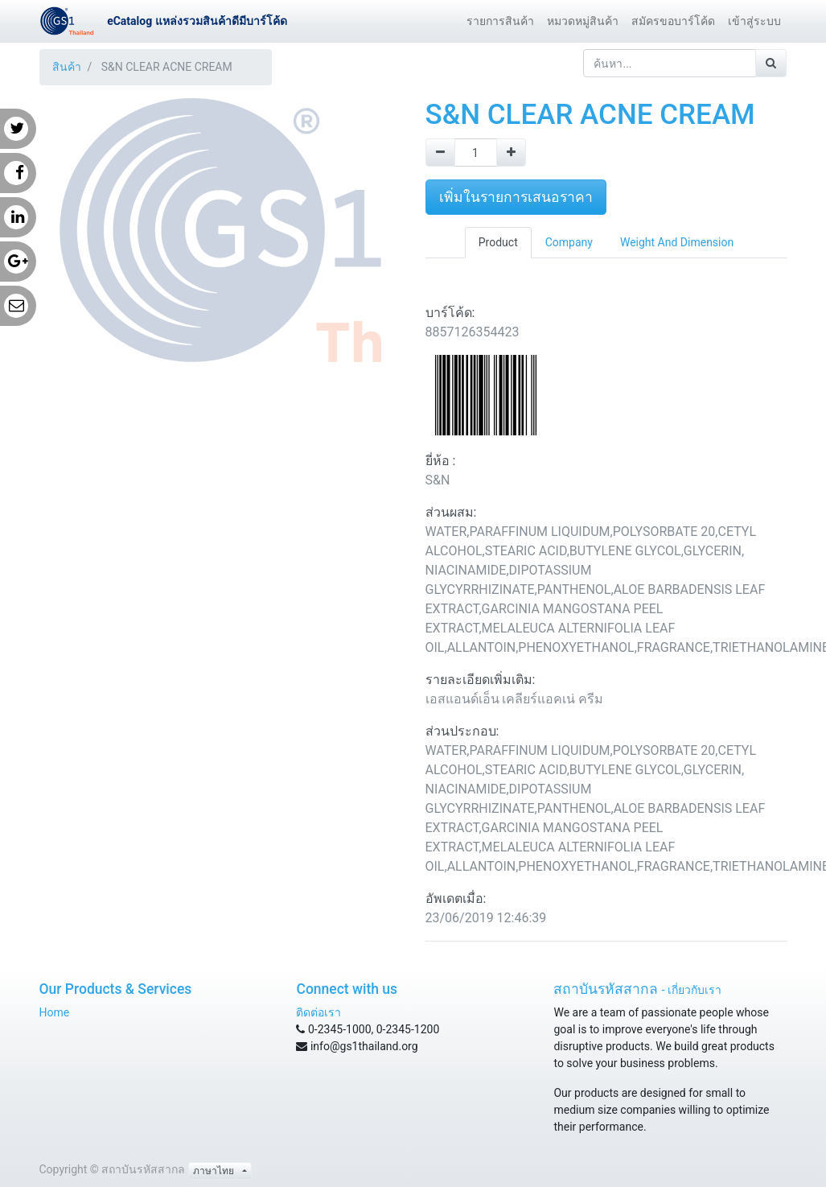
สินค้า (66, 66)
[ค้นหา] (771, 63)
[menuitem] (500, 21)
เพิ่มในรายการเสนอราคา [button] (516, 197)
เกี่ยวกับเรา (694, 989)
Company (569, 242)
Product (498, 242)
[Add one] (511, 152)
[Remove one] (440, 152)
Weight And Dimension (677, 242)
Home (54, 1012)
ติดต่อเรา (318, 1012)
